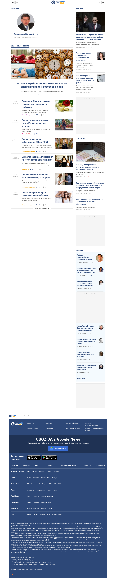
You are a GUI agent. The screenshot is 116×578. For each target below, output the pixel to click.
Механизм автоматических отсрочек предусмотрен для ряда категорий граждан (85, 87)
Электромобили (40, 490)
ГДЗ (28, 484)
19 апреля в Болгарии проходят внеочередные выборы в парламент (87, 43)
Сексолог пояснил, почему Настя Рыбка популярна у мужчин (35, 123)
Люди (23, 134)
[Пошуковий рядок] (103, 2)
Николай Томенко (82, 288)
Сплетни (35, 514)
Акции (49, 490)
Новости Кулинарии (47, 496)
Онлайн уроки (43, 484)
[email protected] (33, 564)
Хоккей (43, 477)
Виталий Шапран (82, 346)
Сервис (55, 490)
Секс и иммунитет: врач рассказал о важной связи (35, 194)
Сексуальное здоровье (28, 151)
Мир (36, 465)
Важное (79, 8)
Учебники (34, 484)
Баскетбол (36, 477)
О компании (31, 423)
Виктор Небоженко (82, 359)
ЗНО (55, 484)
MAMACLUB (44, 508)
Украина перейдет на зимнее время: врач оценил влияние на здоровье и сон (42, 85)
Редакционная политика (73, 428)
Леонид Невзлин (81, 333)
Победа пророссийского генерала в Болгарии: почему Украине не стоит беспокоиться (85, 257)
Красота (42, 514)
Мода (48, 514)
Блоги (74, 465)
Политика (26, 465)
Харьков (34, 471)
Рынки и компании (33, 502)
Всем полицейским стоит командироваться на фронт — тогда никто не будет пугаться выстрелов (86, 270)
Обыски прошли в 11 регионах (85, 207)
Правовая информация (72, 423)
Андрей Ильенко (81, 275)
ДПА (50, 484)
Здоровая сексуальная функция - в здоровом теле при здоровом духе (36, 199)
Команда (49, 423)
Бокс (48, 477)
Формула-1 (55, 477)
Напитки (36, 496)
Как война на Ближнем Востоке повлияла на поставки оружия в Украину (85, 328)
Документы (49, 428)
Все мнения (81, 378)
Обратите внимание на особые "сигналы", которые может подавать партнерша (35, 111)
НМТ (59, 484)
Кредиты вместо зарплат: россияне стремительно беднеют (86, 341)
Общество (87, 465)
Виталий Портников (82, 262)
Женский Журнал (57, 514)
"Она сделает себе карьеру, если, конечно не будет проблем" (36, 130)
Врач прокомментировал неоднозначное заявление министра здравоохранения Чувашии (37, 164)
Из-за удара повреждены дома (85, 190)
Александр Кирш (81, 372)
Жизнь (49, 465)
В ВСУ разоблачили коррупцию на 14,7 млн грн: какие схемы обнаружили (89, 201)
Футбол (29, 477)
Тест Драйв (30, 490)
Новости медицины (35, 94)
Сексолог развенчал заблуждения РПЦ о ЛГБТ (35, 140)
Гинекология (25, 169)
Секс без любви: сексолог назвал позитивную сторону (36, 176)
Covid (50, 508)
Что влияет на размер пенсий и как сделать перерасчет (90, 173)
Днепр (49, 471)
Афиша (29, 514)
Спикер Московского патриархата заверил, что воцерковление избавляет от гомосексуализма (37, 146)
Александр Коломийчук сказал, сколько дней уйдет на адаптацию (42, 91)
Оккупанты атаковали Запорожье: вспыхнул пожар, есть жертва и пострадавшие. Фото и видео (90, 185)
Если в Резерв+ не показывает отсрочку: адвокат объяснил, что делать (85, 79)
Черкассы (56, 471)
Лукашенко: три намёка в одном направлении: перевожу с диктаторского (86, 368)
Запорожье (42, 471)
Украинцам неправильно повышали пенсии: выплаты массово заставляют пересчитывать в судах (87, 167)
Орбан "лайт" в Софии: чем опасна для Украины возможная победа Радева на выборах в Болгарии (90, 37)
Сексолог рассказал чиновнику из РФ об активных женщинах (37, 158)
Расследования (65, 465)
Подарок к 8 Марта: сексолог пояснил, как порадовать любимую (36, 104)
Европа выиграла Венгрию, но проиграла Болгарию (85, 354)
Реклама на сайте (32, 428)
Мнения (79, 250)
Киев (28, 471)
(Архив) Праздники (27, 115)
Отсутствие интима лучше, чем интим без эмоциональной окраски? (35, 181)
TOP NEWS (80, 138)
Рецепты (29, 496)
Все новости (100, 465)
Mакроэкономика (45, 502)
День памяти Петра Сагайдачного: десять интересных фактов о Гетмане (85, 283)
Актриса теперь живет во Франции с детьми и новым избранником (84, 65)
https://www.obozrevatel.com (76, 523)
